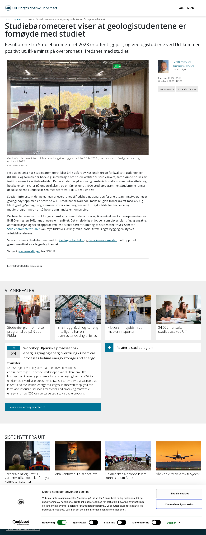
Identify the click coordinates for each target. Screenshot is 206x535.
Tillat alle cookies (179, 499)
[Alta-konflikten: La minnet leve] (78, 459)
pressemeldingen (29, 251)
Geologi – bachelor (71, 240)
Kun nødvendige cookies (179, 510)
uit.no (7, 19)
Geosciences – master (103, 240)
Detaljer (171, 528)
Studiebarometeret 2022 (23, 229)
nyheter (17, 19)
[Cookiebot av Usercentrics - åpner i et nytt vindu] (21, 528)
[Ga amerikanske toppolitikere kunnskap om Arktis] (128, 461)
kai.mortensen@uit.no (183, 65)
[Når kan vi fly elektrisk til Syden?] (178, 459)
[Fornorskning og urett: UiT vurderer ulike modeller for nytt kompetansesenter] (27, 463)
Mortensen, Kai (182, 62)
